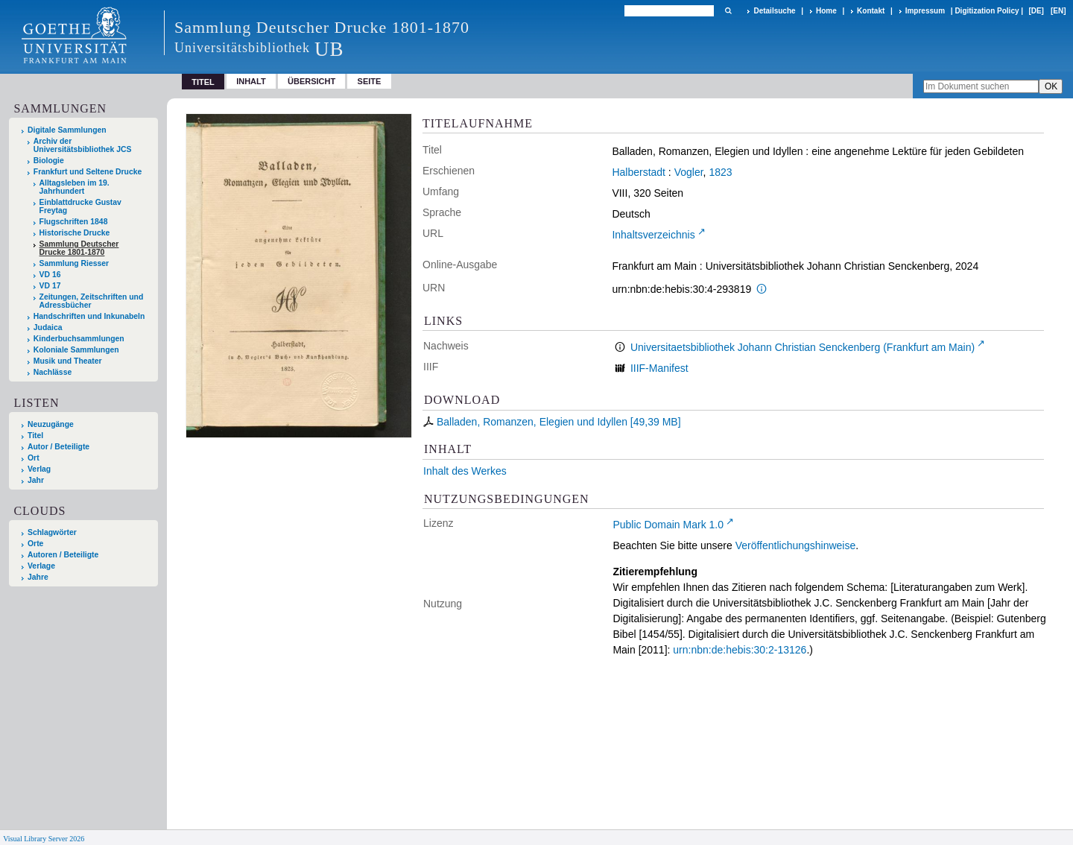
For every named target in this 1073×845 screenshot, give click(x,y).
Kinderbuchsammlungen (79, 339)
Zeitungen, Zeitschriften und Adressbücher (91, 301)
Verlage (41, 566)
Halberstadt (638, 172)
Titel (35, 435)
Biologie (49, 160)
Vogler (688, 172)
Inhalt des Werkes (465, 471)
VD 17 (50, 286)
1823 (720, 172)
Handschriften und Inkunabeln (89, 316)
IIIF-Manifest (659, 368)
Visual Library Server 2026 (43, 839)
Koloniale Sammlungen (76, 350)
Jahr (36, 480)
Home (826, 11)
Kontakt (870, 11)
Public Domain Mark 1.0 (668, 525)
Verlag (39, 469)
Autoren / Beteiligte (63, 555)
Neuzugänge (51, 424)
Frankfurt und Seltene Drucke (88, 172)
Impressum (925, 11)
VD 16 (50, 274)
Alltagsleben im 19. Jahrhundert (74, 187)
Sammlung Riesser (74, 263)
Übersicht (311, 81)
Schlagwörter (52, 532)
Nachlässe (53, 372)
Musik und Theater (68, 361)
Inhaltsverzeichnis (653, 235)
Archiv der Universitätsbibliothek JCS (83, 145)
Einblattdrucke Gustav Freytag (80, 206)
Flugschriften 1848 (73, 222)
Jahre (38, 577)
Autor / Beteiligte (58, 447)
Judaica (48, 327)
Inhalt (251, 81)
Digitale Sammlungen (67, 130)
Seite (370, 81)
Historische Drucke (74, 233)
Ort (33, 458)
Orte (35, 543)
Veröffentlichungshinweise (795, 545)
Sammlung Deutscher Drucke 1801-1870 (79, 248)
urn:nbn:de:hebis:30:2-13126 (739, 650)
